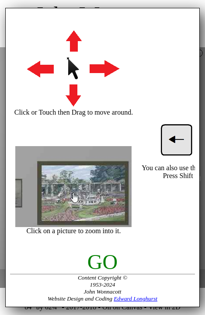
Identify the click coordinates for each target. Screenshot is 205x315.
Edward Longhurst (135, 298)
